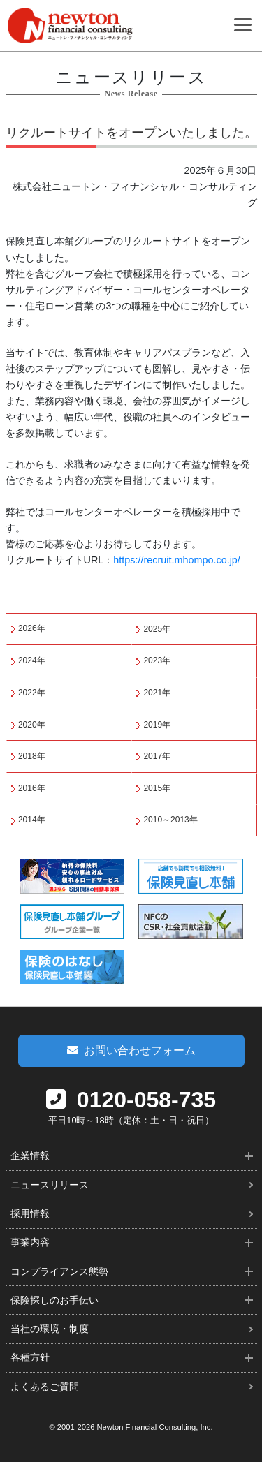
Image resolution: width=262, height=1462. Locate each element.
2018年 (31, 756)
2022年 (31, 692)
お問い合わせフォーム (131, 1050)
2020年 (31, 725)
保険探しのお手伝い (54, 1300)
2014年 (31, 820)
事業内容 (30, 1242)
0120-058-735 (131, 1099)
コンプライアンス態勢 (59, 1271)
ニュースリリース (49, 1184)
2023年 (156, 660)
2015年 (156, 788)
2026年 (31, 628)
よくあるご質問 (44, 1386)
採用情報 (30, 1213)
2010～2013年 (170, 820)
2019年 (156, 725)
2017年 (156, 756)
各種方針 (30, 1357)
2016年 (31, 788)
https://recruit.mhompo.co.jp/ (176, 560)
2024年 (31, 660)
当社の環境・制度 (49, 1328)
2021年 (156, 692)
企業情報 (30, 1155)
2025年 (156, 629)
